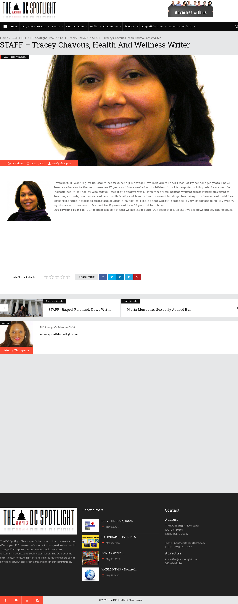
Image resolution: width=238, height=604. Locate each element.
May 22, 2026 (112, 542)
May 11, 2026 (112, 575)
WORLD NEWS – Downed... (119, 569)
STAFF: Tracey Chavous (73, 37)
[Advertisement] (120, 251)
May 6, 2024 (112, 526)
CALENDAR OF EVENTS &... (120, 537)
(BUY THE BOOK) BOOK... (118, 521)
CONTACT (19, 37)
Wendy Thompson (61, 163)
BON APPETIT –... (113, 553)
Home (4, 37)
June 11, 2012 (37, 163)
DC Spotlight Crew (42, 37)
